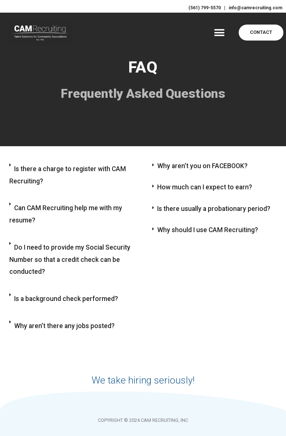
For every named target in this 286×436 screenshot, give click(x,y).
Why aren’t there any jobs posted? (65, 341)
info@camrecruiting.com (252, 7)
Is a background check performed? (66, 312)
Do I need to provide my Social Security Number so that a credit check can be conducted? (70, 269)
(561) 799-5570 (200, 7)
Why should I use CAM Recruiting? (208, 230)
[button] (219, 32)
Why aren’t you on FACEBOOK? (203, 166)
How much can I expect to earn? (205, 187)
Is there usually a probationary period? (215, 209)
